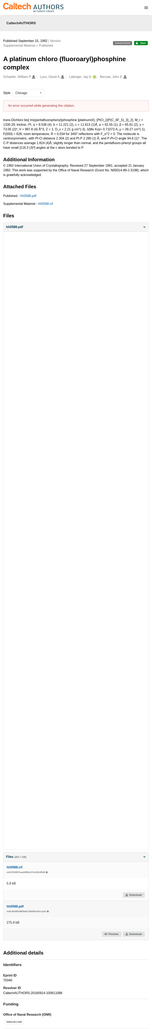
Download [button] (133, 894)
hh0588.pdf (28, 196)
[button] (76, 227)
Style (6, 93)
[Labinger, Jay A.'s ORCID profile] (94, 77)
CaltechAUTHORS (21, 23)
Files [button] (76, 856)
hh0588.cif (45, 203)
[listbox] (28, 93)
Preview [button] (111, 934)
